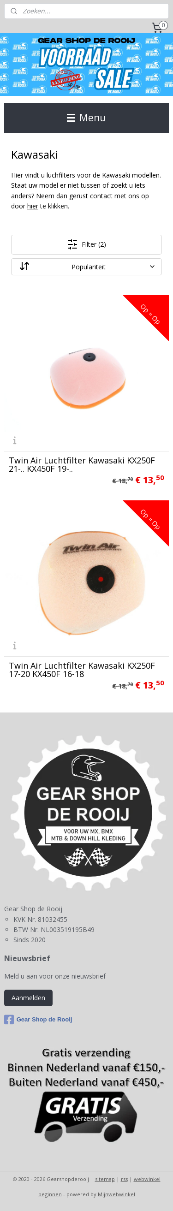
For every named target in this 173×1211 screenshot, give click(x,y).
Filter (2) (86, 244)
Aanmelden (28, 997)
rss (124, 1178)
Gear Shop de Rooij (38, 1019)
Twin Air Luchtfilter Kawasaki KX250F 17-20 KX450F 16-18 (82, 669)
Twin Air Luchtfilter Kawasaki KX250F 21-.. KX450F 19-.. (82, 464)
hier (32, 206)
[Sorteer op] (87, 267)
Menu (86, 117)
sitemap (105, 1178)
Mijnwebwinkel (116, 1194)
